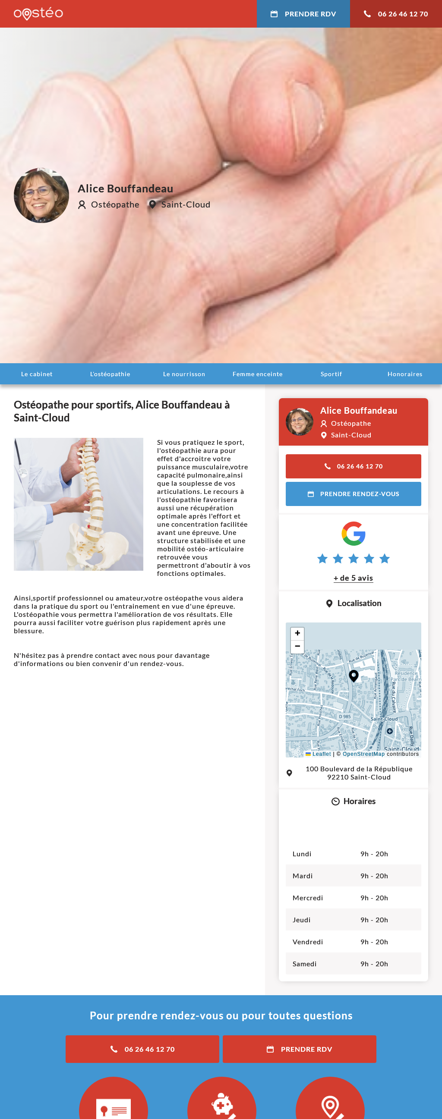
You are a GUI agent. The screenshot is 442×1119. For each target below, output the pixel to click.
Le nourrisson (184, 373)
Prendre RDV (303, 13)
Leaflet (318, 754)
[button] (353, 676)
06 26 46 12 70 (396, 13)
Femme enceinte (258, 373)
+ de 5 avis (353, 577)
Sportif (331, 373)
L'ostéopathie (110, 373)
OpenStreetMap (364, 754)
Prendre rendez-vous (354, 493)
